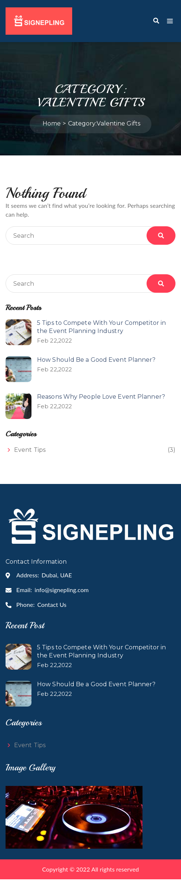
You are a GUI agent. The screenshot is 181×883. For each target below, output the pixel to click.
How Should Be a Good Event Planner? (96, 363)
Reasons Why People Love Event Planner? (101, 400)
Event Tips (30, 453)
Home (52, 127)
